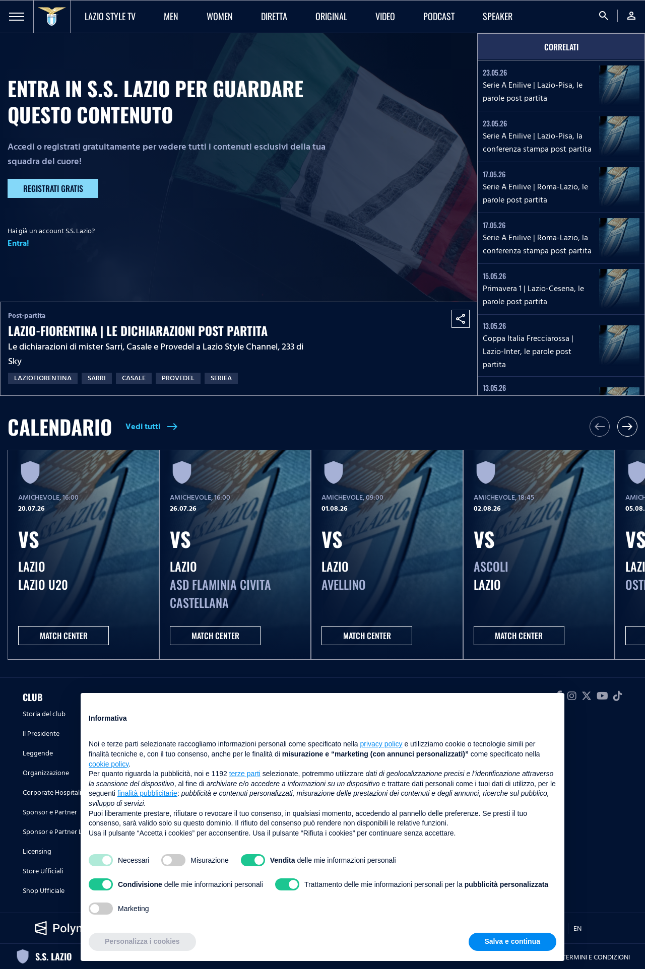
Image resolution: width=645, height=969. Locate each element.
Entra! (18, 243)
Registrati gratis (53, 188)
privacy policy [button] (381, 744)
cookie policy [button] (108, 764)
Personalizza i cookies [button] (142, 941)
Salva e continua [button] (512, 941)
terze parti (245, 774)
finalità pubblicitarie (147, 793)
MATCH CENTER (64, 636)
